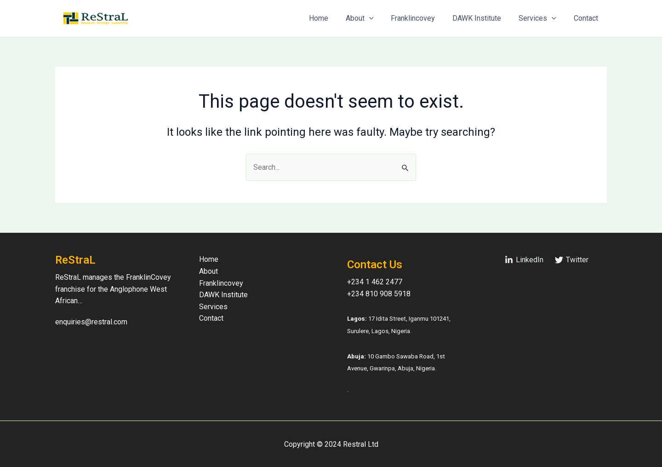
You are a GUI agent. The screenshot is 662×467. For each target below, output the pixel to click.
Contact (587, 18)
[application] (381, 18)
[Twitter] (571, 260)
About (372, 18)
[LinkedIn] (524, 260)
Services (541, 18)
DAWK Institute (483, 18)
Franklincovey (422, 18)
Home (333, 18)
